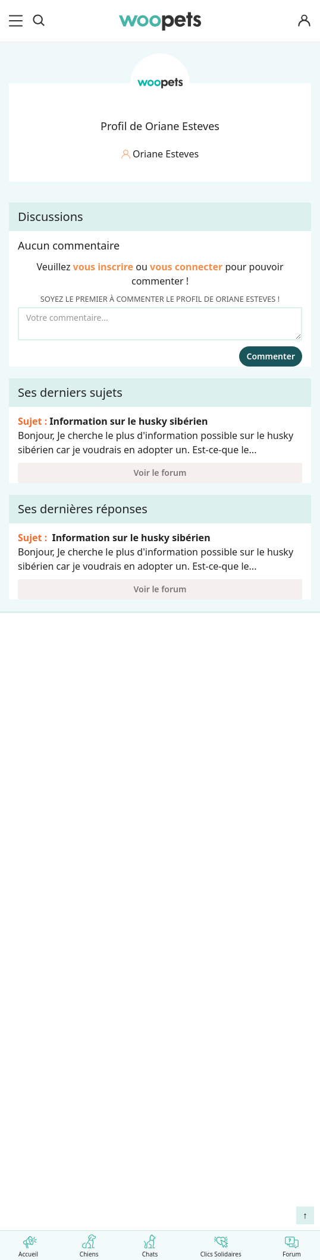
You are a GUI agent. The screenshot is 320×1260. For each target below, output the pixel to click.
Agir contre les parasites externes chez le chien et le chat (140, 1123)
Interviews (38, 769)
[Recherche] (39, 21)
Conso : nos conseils (60, 748)
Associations (42, 920)
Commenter (270, 356)
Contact (32, 962)
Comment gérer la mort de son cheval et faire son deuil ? (141, 1092)
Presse (29, 941)
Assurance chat (49, 810)
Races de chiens (50, 665)
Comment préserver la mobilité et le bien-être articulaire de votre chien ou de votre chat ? (147, 1173)
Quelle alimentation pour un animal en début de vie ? (150, 1148)
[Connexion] (304, 21)
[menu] (18, 21)
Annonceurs (41, 900)
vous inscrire (103, 266)
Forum (291, 1243)
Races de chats (47, 686)
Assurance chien (51, 790)
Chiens (89, 1243)
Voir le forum (160, 472)
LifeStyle (33, 706)
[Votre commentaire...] (160, 323)
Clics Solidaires (220, 1243)
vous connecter (186, 266)
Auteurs (32, 879)
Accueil (28, 1243)
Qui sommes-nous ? (59, 858)
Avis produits (44, 983)
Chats (149, 1243)
